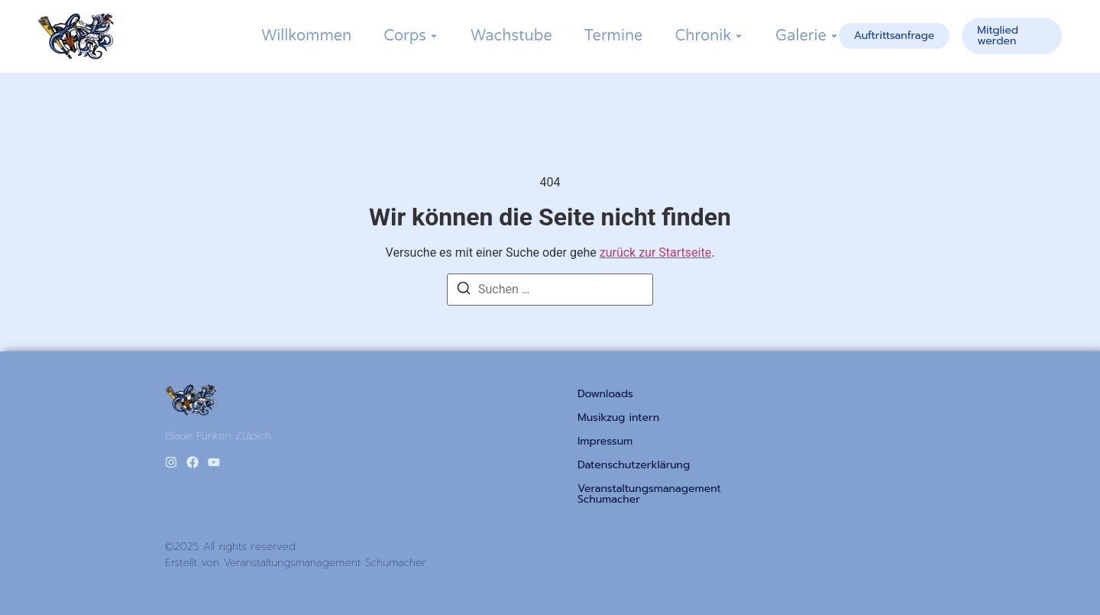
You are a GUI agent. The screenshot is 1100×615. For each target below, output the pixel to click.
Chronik (703, 36)
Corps (404, 36)
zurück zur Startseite (655, 252)
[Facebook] (192, 462)
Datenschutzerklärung (634, 465)
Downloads (605, 394)
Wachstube (511, 36)
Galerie (801, 36)
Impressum (605, 441)
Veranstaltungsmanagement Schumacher (649, 494)
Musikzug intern (618, 418)
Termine (613, 36)
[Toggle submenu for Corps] (432, 36)
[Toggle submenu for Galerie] (833, 36)
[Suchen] (464, 290)
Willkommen (306, 36)
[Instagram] (171, 462)
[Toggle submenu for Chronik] (737, 36)
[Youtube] (214, 462)
